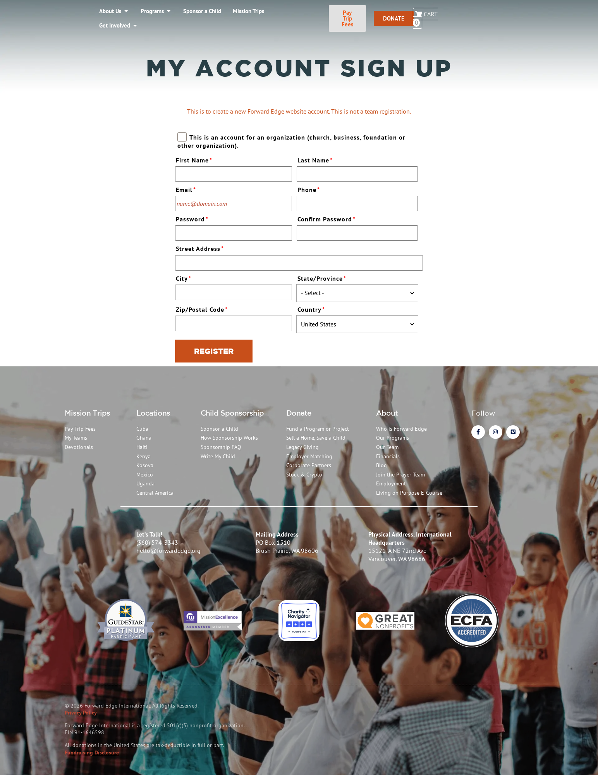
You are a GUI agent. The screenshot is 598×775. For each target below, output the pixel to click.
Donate (298, 413)
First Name (195, 159)
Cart (564, 12)
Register (214, 351)
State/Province (322, 277)
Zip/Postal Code (203, 308)
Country (312, 308)
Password (193, 218)
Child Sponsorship (232, 413)
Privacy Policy (81, 712)
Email (187, 188)
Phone (309, 188)
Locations (153, 413)
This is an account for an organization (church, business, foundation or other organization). (291, 141)
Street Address (201, 247)
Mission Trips (87, 413)
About (387, 413)
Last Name (316, 159)
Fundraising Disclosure (92, 752)
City (184, 277)
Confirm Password (327, 218)
